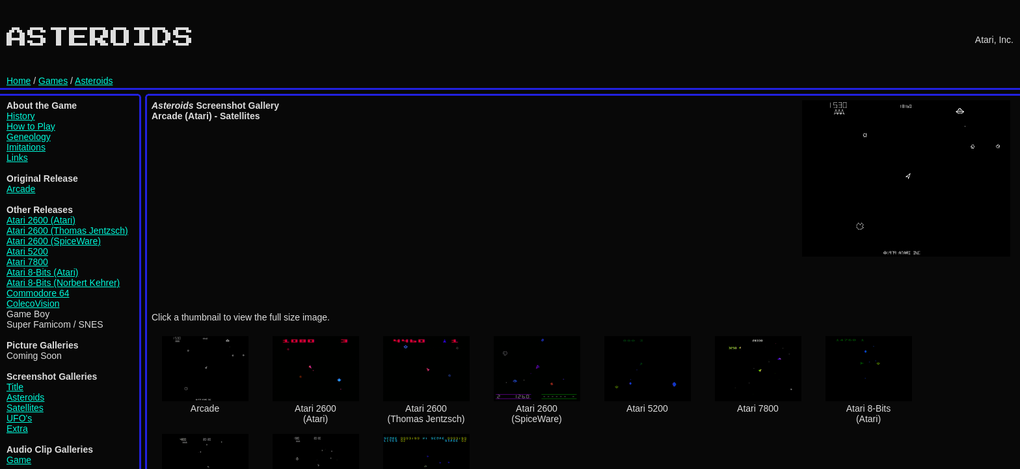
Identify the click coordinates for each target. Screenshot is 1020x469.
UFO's (19, 418)
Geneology (29, 137)
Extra (17, 428)
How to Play (31, 126)
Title (15, 387)
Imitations (26, 147)
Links (17, 157)
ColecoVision (33, 303)
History (21, 116)
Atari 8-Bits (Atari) (42, 272)
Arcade (21, 189)
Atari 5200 (27, 251)
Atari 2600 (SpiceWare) (54, 241)
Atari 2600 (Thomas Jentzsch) (67, 230)
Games (53, 81)
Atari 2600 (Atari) (41, 220)
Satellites (25, 408)
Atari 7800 (27, 262)
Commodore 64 (38, 293)
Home (19, 81)
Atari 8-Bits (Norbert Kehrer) (63, 282)
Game (19, 460)
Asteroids (94, 81)
